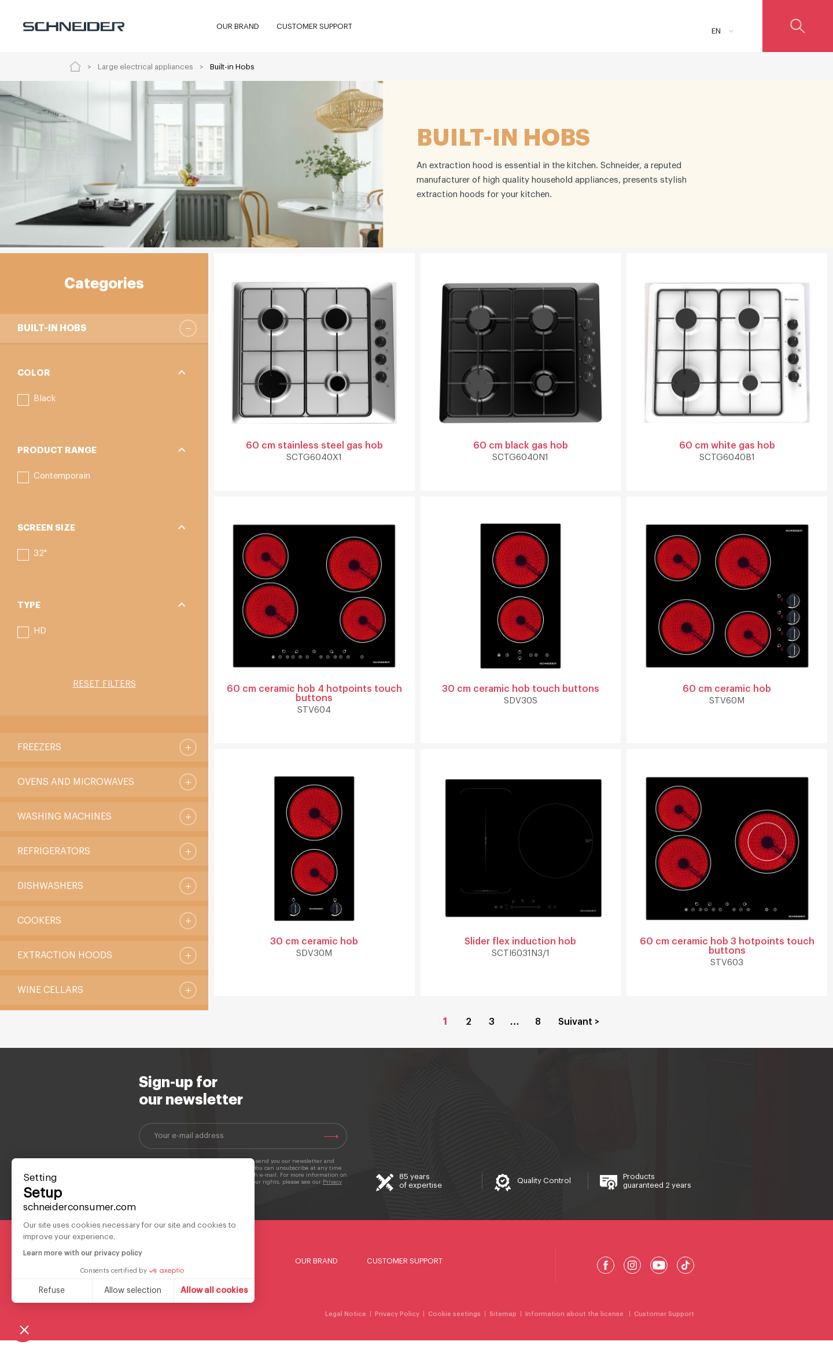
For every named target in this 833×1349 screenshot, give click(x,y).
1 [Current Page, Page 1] (445, 1030)
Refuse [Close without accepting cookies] (52, 1291)
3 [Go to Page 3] (492, 1030)
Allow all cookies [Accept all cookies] (214, 1291)
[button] (36, 400)
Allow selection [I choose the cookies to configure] (132, 1291)
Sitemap (503, 1323)
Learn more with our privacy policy (82, 1253)
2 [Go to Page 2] (468, 1030)
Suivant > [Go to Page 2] (578, 1030)
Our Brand (316, 1269)
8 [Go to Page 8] (538, 1030)
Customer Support (405, 1269)
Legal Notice (345, 1323)
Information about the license (575, 1323)
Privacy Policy (397, 1323)
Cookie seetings (454, 1323)
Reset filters (104, 684)
